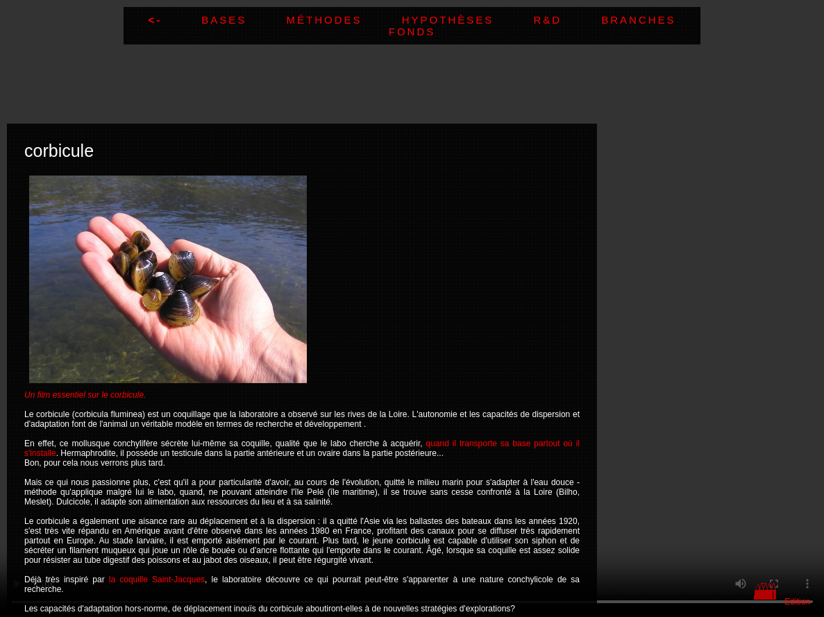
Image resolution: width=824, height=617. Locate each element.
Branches (638, 20)
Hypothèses (468, 20)
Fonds (412, 31)
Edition (797, 602)
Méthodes (344, 20)
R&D (567, 20)
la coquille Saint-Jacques (157, 579)
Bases (243, 20)
